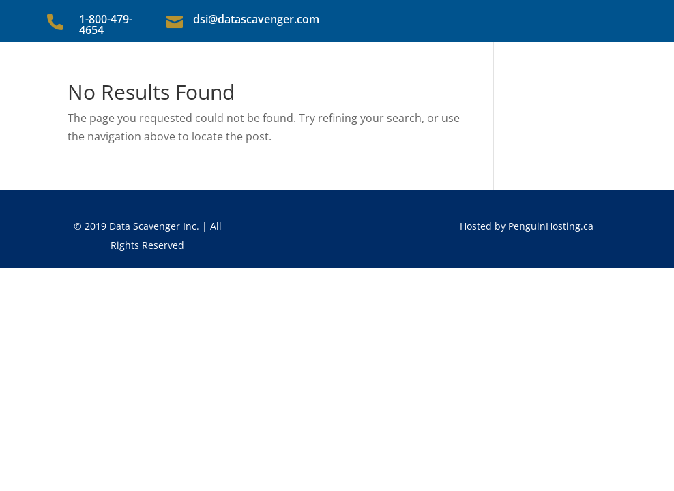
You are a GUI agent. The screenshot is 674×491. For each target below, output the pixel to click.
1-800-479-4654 (105, 25)
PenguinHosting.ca (551, 226)
